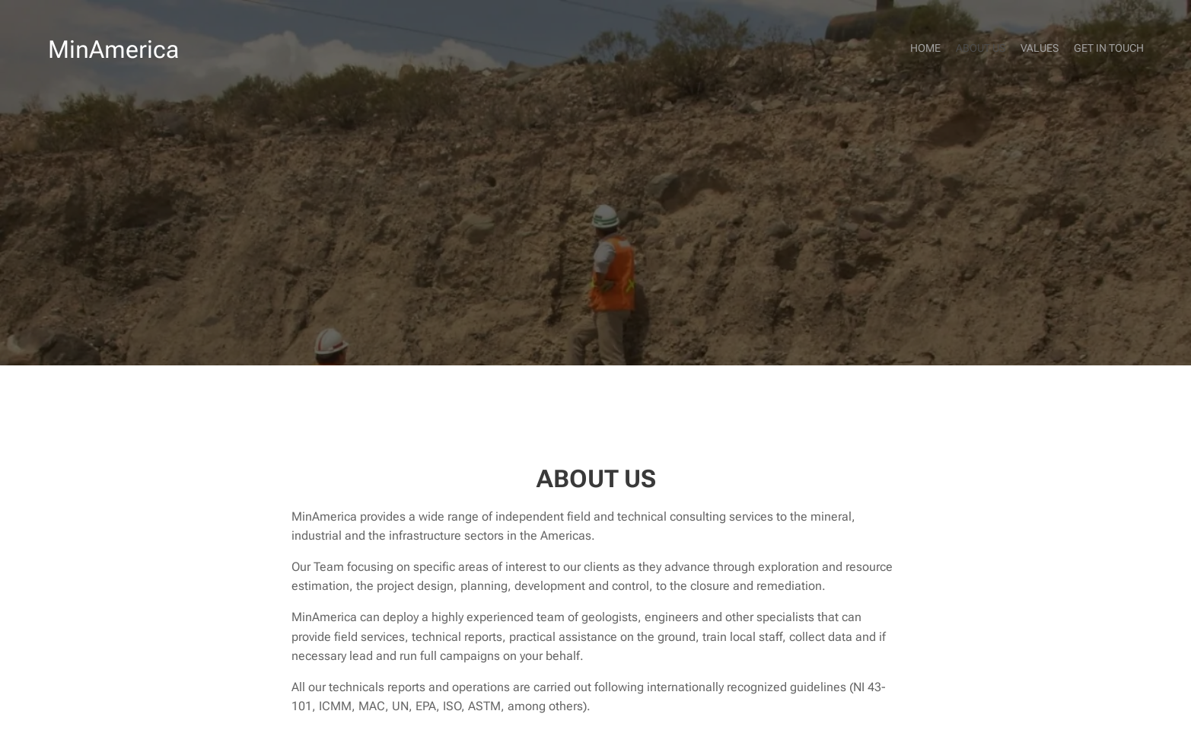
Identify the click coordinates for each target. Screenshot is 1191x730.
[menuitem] (1100, 49)
